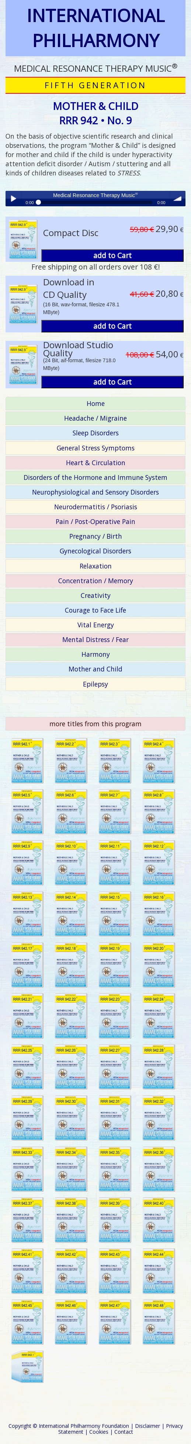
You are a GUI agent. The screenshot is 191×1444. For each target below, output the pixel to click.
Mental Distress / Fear (95, 639)
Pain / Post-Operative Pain (95, 521)
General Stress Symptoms (96, 447)
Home (96, 403)
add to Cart (112, 255)
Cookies (98, 1431)
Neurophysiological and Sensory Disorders (95, 492)
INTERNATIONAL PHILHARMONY (95, 28)
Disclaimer (147, 1425)
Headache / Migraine (95, 418)
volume (177, 198)
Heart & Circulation (95, 462)
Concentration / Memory (95, 580)
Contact (123, 1431)
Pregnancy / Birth (95, 536)
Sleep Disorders (96, 432)
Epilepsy (95, 684)
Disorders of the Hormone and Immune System (95, 477)
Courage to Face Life (95, 610)
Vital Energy (95, 624)
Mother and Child (95, 668)
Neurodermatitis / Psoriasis (95, 506)
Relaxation (96, 565)
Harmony (95, 654)
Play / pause (13, 198)
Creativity (96, 595)
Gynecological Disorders (95, 550)
